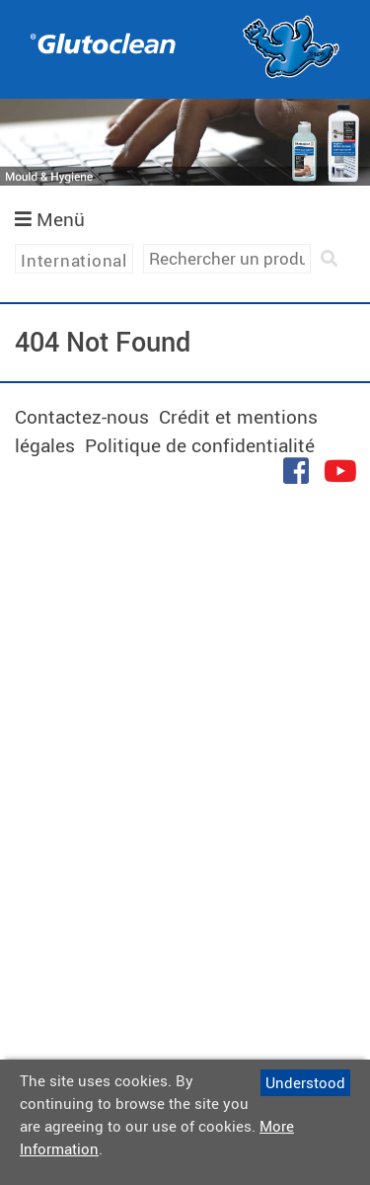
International (74, 260)
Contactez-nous (82, 417)
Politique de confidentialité (200, 445)
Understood (305, 1082)
